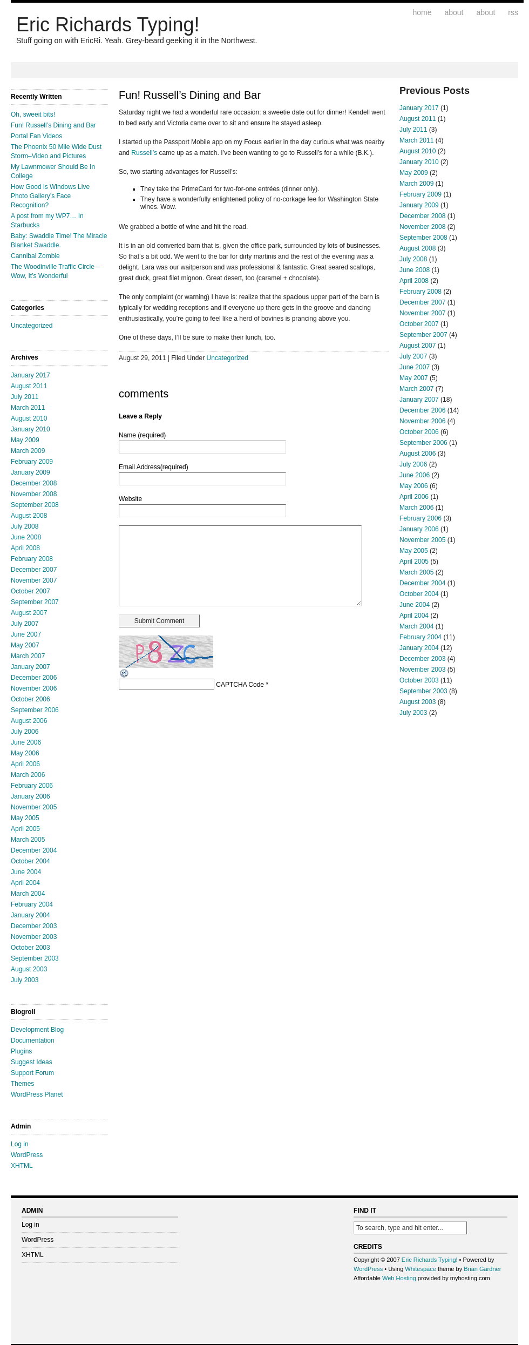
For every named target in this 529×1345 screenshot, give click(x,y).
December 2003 (34, 926)
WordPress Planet (37, 1094)
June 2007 (26, 634)
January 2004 (30, 915)
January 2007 (30, 667)
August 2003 (29, 969)
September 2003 (35, 958)
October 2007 (30, 591)
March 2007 (28, 656)
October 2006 (30, 699)
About (453, 12)
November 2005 (34, 807)
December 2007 (34, 569)
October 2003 (30, 947)
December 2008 (34, 483)
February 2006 (32, 785)
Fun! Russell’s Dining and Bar (53, 125)
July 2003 (24, 980)
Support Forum (32, 1073)
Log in (20, 1144)
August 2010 (29, 418)
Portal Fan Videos (36, 136)
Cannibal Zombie (35, 256)
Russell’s (144, 153)
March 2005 (28, 839)
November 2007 (34, 580)
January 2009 (30, 472)
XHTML (22, 1166)
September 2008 (35, 505)
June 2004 (26, 872)
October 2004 (30, 861)
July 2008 (24, 526)
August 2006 (29, 721)
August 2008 (29, 515)
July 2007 (24, 623)
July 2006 (24, 731)
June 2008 (26, 537)
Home (422, 12)
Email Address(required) (153, 467)
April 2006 (25, 764)
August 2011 (29, 386)
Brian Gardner (482, 1269)
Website (130, 499)
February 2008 (32, 559)
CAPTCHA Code (240, 684)
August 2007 (29, 613)
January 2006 (30, 796)
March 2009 (28, 451)
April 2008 (25, 548)
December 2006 (34, 677)
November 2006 (34, 688)
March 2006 (28, 775)
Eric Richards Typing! (107, 24)
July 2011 (24, 397)
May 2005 (25, 818)
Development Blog (37, 1029)
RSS (513, 12)
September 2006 (35, 710)
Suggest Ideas (31, 1062)
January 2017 (30, 375)
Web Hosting (399, 1278)
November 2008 (34, 494)
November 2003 (34, 937)
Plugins (21, 1051)
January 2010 (30, 429)
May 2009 (25, 440)
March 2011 (28, 407)
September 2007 (35, 602)
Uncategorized (31, 325)
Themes (22, 1083)
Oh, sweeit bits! (33, 114)
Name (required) (142, 435)
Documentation (33, 1040)
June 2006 (26, 742)
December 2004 (34, 850)
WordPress (27, 1155)
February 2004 (32, 904)
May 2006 (25, 753)
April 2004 (25, 883)
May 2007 (25, 645)
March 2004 (28, 893)
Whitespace (420, 1269)
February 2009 (32, 461)
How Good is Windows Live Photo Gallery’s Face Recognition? (50, 196)
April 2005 (25, 829)
